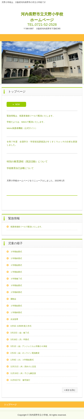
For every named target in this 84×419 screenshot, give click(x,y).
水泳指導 (14, 319)
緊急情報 (14, 218)
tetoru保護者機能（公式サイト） (22, 128)
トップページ (10, 404)
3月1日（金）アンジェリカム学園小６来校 (28, 346)
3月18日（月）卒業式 (19, 339)
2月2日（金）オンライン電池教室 (24, 353)
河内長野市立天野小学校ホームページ (42, 17)
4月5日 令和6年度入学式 (20, 326)
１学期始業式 (16, 272)
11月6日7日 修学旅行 (20, 380)
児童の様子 (15, 243)
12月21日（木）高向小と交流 (23, 366)
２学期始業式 (16, 265)
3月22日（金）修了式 (19, 333)
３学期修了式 (16, 279)
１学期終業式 (16, 312)
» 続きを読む (69, 390)
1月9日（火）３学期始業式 (22, 360)
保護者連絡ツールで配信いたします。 (26, 227)
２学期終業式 (16, 258)
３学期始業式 (16, 252)
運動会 (13, 299)
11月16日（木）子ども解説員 (23, 373)
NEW (17, 104)
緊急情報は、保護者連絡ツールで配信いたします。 (31, 116)
